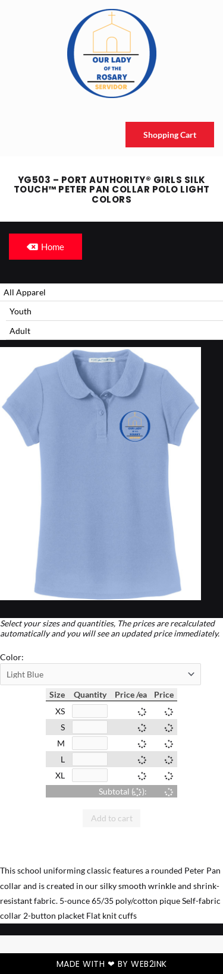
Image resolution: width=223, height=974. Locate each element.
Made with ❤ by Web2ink (111, 964)
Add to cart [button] (112, 818)
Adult (20, 331)
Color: (12, 657)
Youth (21, 311)
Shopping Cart (169, 135)
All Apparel (25, 292)
